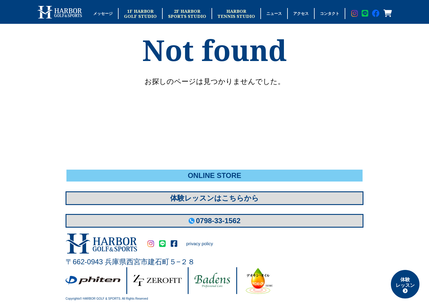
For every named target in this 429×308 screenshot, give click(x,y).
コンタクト (329, 13)
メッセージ (103, 13)
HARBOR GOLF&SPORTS (101, 244)
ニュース (274, 13)
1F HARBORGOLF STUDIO (140, 13)
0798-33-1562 (214, 221)
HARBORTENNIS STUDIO (236, 13)
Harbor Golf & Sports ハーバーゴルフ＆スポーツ (59, 12)
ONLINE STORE (214, 175)
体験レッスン (405, 285)
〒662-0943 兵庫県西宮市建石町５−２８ (130, 262)
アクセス (301, 13)
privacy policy (199, 243)
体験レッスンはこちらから (214, 198)
